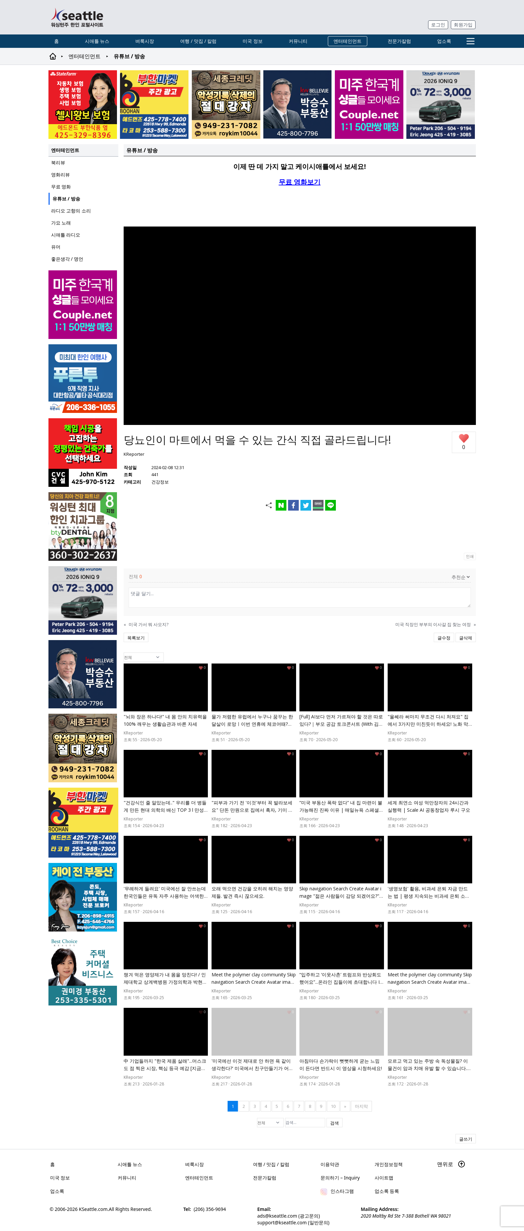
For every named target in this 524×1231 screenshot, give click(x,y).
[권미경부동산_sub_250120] (83, 971)
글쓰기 (465, 1139)
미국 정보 (253, 41)
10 (333, 1106)
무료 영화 (61, 186)
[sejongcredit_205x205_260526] (226, 104)
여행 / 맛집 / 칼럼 (198, 41)
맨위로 (451, 1164)
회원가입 (463, 24)
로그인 (438, 24)
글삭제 (465, 638)
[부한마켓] (154, 104)
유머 (55, 247)
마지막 (361, 1106)
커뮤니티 (298, 41)
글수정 (443, 638)
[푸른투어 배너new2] (83, 378)
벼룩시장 (144, 41)
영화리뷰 (60, 174)
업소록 (444, 41)
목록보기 (136, 638)
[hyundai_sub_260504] (440, 104)
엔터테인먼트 (348, 41)
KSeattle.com (93, 1209)
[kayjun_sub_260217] (83, 897)
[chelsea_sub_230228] (82, 104)
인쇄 (470, 556)
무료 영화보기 (299, 181)
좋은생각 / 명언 (67, 259)
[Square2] (83, 526)
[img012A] (297, 104)
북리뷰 (58, 162)
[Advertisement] (299, 205)
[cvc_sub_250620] (83, 452)
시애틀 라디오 (66, 235)
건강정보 (160, 482)
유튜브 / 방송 (66, 198)
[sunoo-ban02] (369, 104)
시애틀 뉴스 (97, 41)
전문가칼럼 (399, 41)
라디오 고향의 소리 (71, 210)
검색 (334, 1123)
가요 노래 (61, 222)
